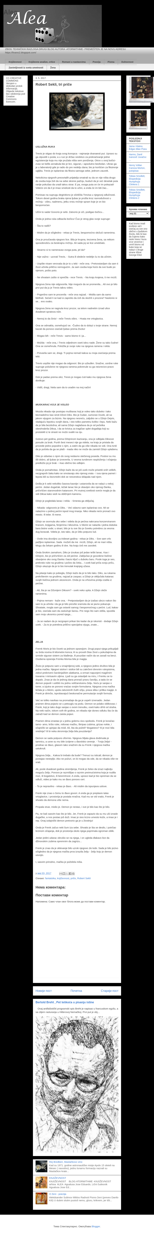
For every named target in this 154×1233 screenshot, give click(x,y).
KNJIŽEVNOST (57, 1178)
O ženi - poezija (57, 1194)
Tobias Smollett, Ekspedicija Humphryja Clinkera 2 (137, 193)
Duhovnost (127, 62)
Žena (53, 67)
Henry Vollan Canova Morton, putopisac (137, 168)
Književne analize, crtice (42, 62)
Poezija (97, 62)
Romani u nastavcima (74, 62)
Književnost (15, 62)
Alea (10, 12)
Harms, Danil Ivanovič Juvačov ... (137, 157)
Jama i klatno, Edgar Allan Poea (138, 147)
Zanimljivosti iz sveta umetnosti (26, 67)
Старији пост (109, 990)
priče (73, 878)
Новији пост (44, 990)
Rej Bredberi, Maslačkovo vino (65, 1161)
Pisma (111, 62)
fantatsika (50, 878)
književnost (63, 878)
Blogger (96, 1226)
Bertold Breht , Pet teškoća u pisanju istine (65, 1002)
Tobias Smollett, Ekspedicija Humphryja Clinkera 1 (137, 180)
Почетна (76, 990)
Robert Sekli (84, 878)
